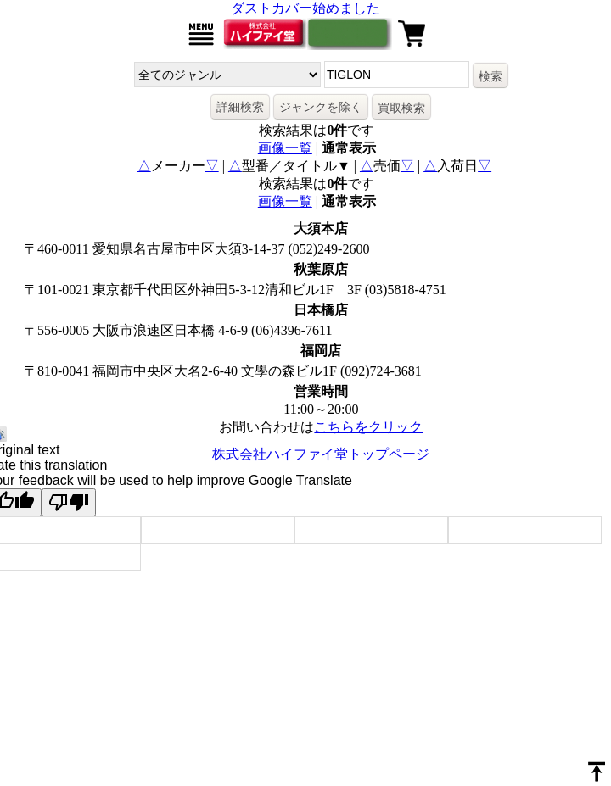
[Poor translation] (69, 502)
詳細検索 (240, 107)
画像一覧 (285, 148)
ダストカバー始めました (305, 8)
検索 (490, 76)
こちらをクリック (368, 427)
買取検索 (401, 107)
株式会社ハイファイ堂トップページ (320, 454)
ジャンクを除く (320, 107)
